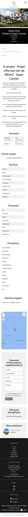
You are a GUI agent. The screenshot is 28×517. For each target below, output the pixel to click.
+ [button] (3, 314)
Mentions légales (22, 505)
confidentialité (24, 513)
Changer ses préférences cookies (11, 510)
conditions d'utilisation (10, 515)
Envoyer (9, 398)
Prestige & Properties (14, 465)
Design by (23, 510)
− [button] (3, 316)
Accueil (3, 48)
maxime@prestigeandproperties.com (14, 476)
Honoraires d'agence (14, 507)
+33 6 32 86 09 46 (14, 474)
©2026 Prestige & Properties (8, 505)
